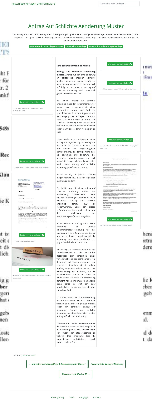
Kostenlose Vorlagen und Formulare (33, 3)
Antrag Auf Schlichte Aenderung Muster (76, 26)
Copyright (84, 397)
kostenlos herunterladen (32, 102)
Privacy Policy (57, 397)
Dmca (71, 397)
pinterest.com (28, 355)
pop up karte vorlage (76, 46)
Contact (97, 397)
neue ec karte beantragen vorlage (105, 46)
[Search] (119, 3)
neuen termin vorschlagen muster (46, 46)
